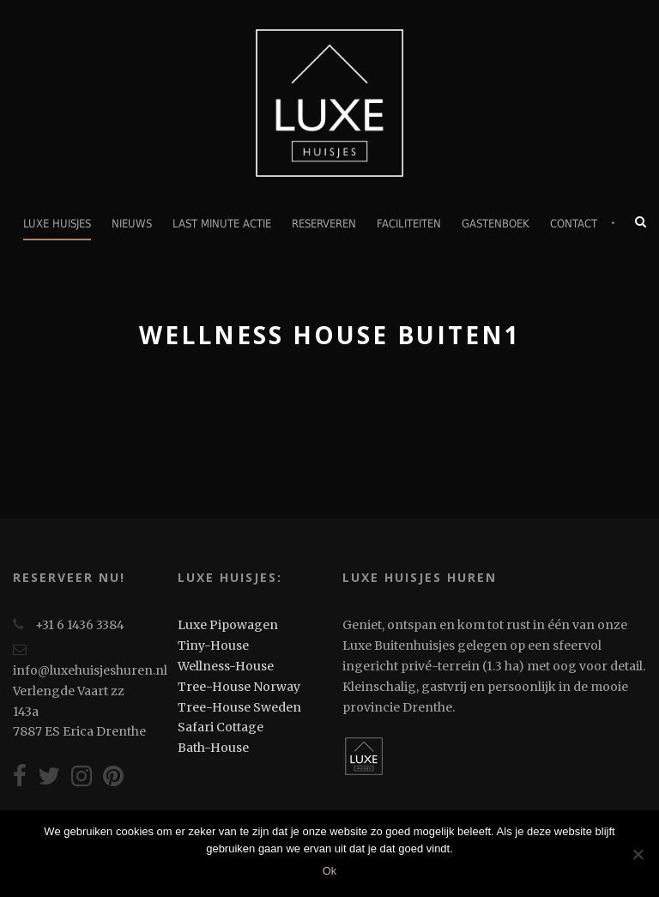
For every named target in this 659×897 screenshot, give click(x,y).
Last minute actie (221, 223)
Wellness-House (226, 666)
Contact (573, 223)
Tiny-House (213, 645)
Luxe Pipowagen (228, 625)
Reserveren (324, 223)
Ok (330, 870)
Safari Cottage (220, 727)
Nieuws (132, 223)
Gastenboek (495, 223)
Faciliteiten (409, 223)
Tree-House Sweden (239, 707)
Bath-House (213, 747)
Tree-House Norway (239, 686)
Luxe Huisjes (57, 223)
